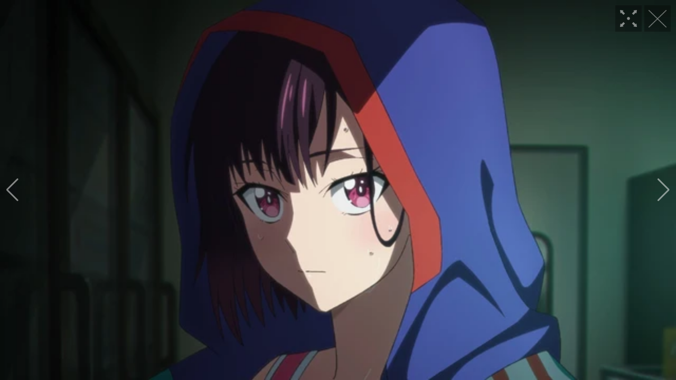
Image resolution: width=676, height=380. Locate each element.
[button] (12, 190)
